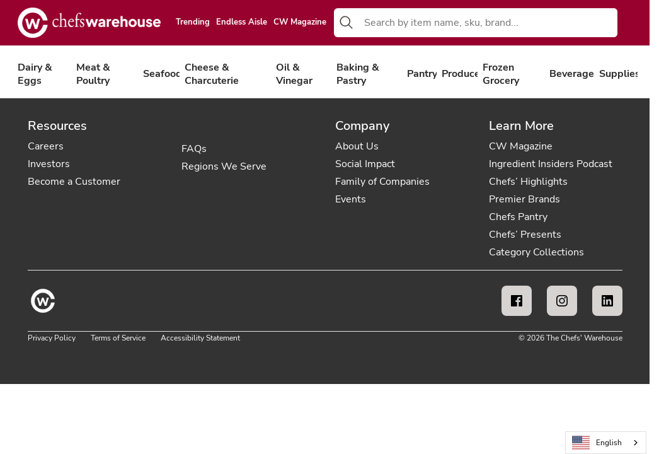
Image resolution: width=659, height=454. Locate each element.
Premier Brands (524, 199)
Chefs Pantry (518, 217)
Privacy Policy (52, 338)
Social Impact (365, 164)
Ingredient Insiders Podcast (550, 164)
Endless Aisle (241, 23)
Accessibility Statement (200, 338)
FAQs (194, 149)
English (597, 443)
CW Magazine (299, 23)
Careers (46, 146)
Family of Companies (382, 182)
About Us (357, 146)
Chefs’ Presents (525, 235)
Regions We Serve (223, 166)
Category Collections (536, 252)
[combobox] (488, 22)
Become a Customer (74, 182)
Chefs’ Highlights (528, 182)
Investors (49, 164)
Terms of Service (118, 338)
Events (350, 199)
